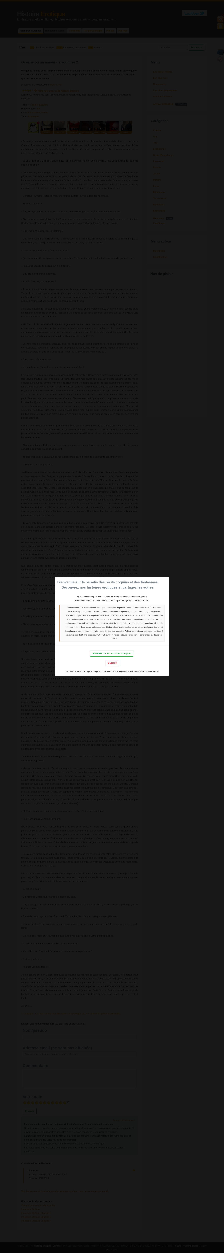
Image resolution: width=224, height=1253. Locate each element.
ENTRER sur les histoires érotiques (111, 653)
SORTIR (112, 663)
